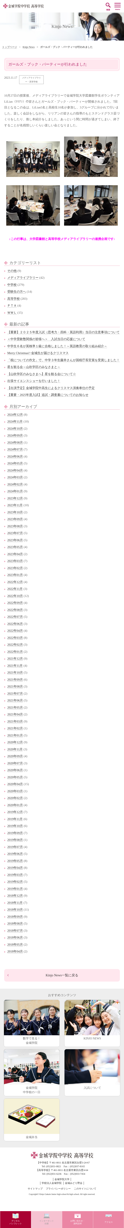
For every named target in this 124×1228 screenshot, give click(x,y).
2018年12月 (15, 895)
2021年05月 (15, 707)
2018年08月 (15, 923)
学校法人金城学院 (52, 1183)
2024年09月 (15, 435)
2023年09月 (15, 519)
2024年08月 (15, 442)
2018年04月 (15, 951)
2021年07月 (15, 693)
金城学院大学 (62, 1179)
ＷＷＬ (12, 312)
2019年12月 (15, 812)
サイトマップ (35, 1188)
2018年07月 (15, 930)
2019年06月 (15, 853)
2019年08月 (15, 839)
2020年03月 (15, 791)
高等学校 (13, 298)
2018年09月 (15, 916)
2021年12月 (15, 658)
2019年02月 (15, 881)
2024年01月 (15, 491)
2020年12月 (15, 742)
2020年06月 (15, 770)
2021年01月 (15, 735)
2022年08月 (15, 610)
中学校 (12, 284)
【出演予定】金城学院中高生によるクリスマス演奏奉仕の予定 (51, 388)
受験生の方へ (16, 291)
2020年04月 (15, 784)
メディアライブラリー (22, 277)
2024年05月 (15, 463)
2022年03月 (15, 637)
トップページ (9, 47)
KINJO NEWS (92, 1020)
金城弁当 (32, 1119)
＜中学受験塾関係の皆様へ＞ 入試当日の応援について (46, 339)
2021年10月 (15, 672)
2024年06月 (15, 456)
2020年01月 (15, 805)
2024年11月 (15, 421)
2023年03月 (15, 561)
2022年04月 (15, 630)
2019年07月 (15, 847)
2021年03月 (15, 721)
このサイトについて (85, 1188)
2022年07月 (15, 616)
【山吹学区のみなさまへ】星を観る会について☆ (41, 374)
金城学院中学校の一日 (32, 1071)
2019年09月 (15, 833)
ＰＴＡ (12, 305)
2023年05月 (15, 547)
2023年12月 (15, 498)
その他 (12, 270)
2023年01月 (15, 575)
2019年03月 (15, 874)
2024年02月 (15, 484)
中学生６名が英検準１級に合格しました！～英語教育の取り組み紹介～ (57, 346)
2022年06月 (15, 623)
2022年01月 (15, 651)
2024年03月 (15, 477)
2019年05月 (15, 861)
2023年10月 (15, 512)
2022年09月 (15, 602)
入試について (92, 1069)
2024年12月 (15, 414)
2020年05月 (15, 777)
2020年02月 (15, 798)
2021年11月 (15, 665)
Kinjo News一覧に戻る (62, 975)
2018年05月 (15, 944)
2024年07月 (15, 449)
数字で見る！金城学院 (32, 1022)
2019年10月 (15, 826)
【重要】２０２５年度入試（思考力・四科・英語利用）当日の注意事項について (63, 332)
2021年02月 (15, 728)
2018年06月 (15, 937)
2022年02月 (15, 644)
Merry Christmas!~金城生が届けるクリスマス (38, 353)
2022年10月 (15, 596)
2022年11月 (15, 588)
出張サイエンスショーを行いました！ (33, 381)
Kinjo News (29, 47)
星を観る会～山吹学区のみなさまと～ (33, 367)
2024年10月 (15, 428)
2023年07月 (15, 533)
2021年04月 (15, 714)
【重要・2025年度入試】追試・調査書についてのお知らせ (47, 394)
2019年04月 (15, 867)
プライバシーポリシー (58, 1188)
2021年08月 (15, 686)
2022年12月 (15, 582)
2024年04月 (15, 470)
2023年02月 (15, 568)
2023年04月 (15, 554)
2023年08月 (15, 526)
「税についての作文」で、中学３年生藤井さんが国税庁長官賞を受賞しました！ (63, 360)
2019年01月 (15, 888)
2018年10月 (15, 909)
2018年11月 (15, 902)
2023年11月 (15, 505)
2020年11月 (15, 749)
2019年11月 (15, 819)
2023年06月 (15, 540)
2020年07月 (15, 763)
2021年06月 (15, 700)
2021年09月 (15, 679)
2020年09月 (15, 756)
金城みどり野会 (73, 1183)
